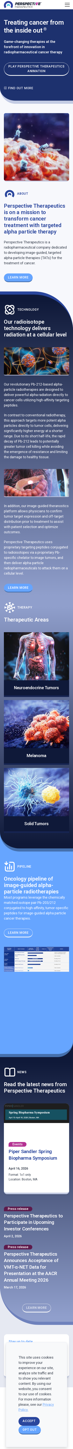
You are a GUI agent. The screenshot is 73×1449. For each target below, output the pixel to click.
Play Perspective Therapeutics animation (36, 69)
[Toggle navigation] (66, 5)
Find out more (18, 88)
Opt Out (30, 1430)
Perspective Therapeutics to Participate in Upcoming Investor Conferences (33, 1222)
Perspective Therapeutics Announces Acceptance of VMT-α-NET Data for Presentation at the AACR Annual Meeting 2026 (31, 1267)
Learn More (18, 588)
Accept (29, 1421)
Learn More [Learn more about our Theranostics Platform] (18, 277)
